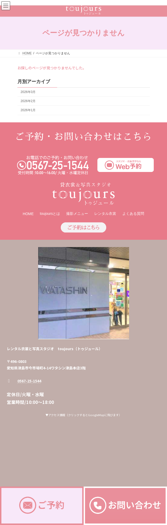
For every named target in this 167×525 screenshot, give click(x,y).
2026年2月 (28, 101)
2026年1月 (28, 110)
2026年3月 (28, 92)
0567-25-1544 (29, 380)
